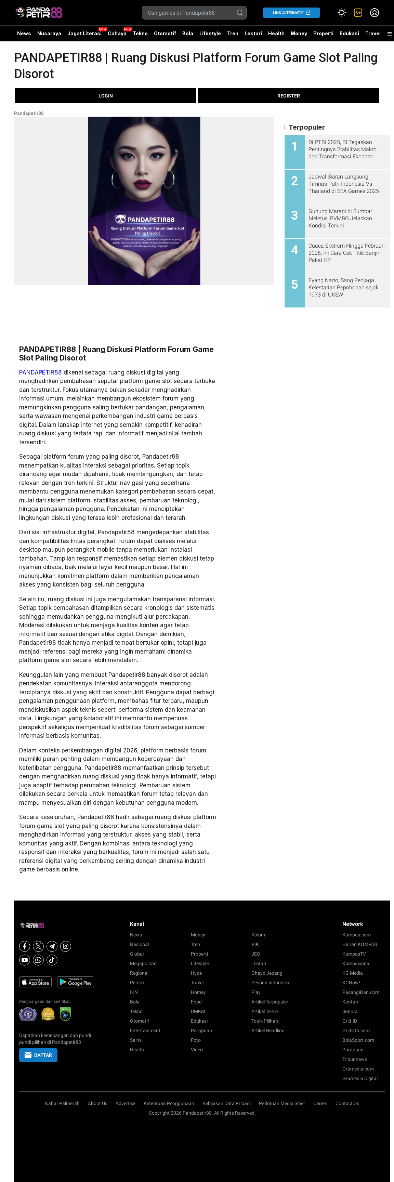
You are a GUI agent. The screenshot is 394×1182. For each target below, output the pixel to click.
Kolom (258, 934)
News (24, 33)
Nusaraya (49, 33)
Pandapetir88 (29, 113)
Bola (187, 33)
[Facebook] (24, 946)
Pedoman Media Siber (282, 1103)
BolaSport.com (358, 1040)
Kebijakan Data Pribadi (226, 1103)
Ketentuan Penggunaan (169, 1103)
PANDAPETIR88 (40, 372)
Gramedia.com (358, 1069)
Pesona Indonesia (270, 982)
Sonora (350, 1011)
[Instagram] (65, 946)
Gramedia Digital (360, 1078)
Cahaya (117, 33)
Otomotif (165, 33)
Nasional (139, 944)
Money (299, 33)
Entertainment (145, 1030)
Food (196, 1001)
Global (137, 954)
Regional (139, 973)
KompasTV (354, 954)
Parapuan (201, 1030)
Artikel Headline (267, 1030)
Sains (136, 1040)
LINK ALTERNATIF (288, 13)
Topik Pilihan (264, 1021)
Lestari (253, 35)
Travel (373, 33)
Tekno (140, 33)
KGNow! (351, 982)
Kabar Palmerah (62, 1103)
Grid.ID (349, 1021)
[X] (38, 946)
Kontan (350, 1001)
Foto (196, 1040)
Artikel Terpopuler (269, 1001)
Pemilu (137, 982)
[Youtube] (24, 960)
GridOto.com (356, 1030)
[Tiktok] (52, 960)
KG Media (352, 973)
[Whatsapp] (38, 960)
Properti (323, 33)
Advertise (125, 1103)
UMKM (198, 1011)
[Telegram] (52, 946)
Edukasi (349, 33)
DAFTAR (38, 1055)
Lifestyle (210, 33)
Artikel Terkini (265, 1011)
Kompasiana (355, 963)
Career (320, 1103)
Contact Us (347, 1103)
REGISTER (288, 95)
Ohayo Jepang (267, 973)
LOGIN (105, 95)
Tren (232, 33)
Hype (196, 973)
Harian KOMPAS (359, 944)
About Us (97, 1103)
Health (276, 33)
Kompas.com (356, 934)
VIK (255, 944)
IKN (134, 992)
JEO (255, 954)
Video (197, 1049)
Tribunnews (354, 1059)
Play (256, 992)
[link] (358, 12)
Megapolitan (143, 963)
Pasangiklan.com (360, 992)
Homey (198, 992)
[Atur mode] (341, 12)
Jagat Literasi (84, 33)
